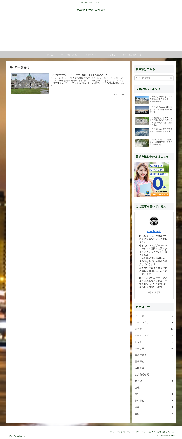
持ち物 (154, 381)
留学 (154, 407)
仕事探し (154, 361)
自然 (154, 414)
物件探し (154, 400)
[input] (154, 78)
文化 (154, 387)
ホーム (112, 432)
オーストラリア (154, 322)
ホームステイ (154, 335)
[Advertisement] (91, 34)
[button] (171, 78)
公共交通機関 (154, 374)
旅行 (154, 394)
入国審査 (154, 368)
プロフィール (141, 432)
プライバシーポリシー (125, 432)
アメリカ (154, 316)
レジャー (154, 342)
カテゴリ (151, 432)
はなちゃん (154, 231)
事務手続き (154, 355)
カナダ (154, 329)
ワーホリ (154, 348)
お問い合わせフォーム (165, 432)
